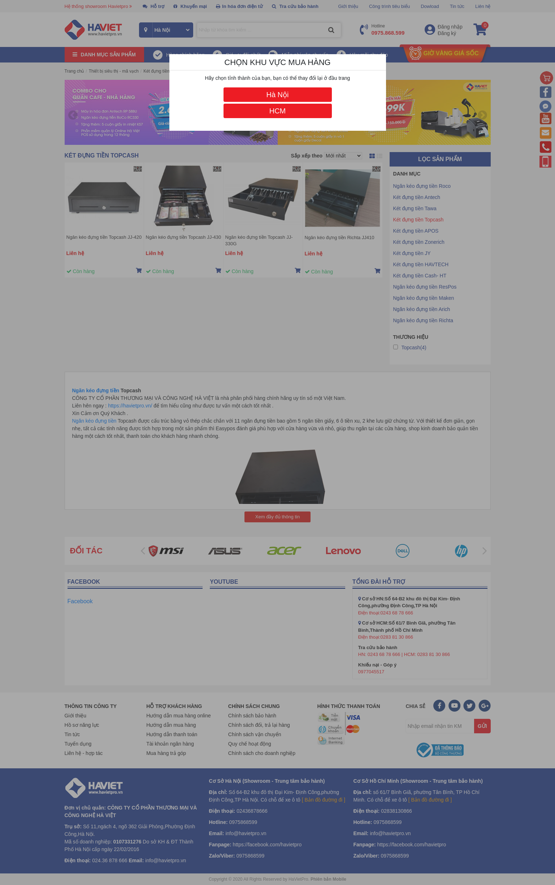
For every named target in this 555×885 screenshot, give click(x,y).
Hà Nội (277, 95)
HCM (277, 111)
